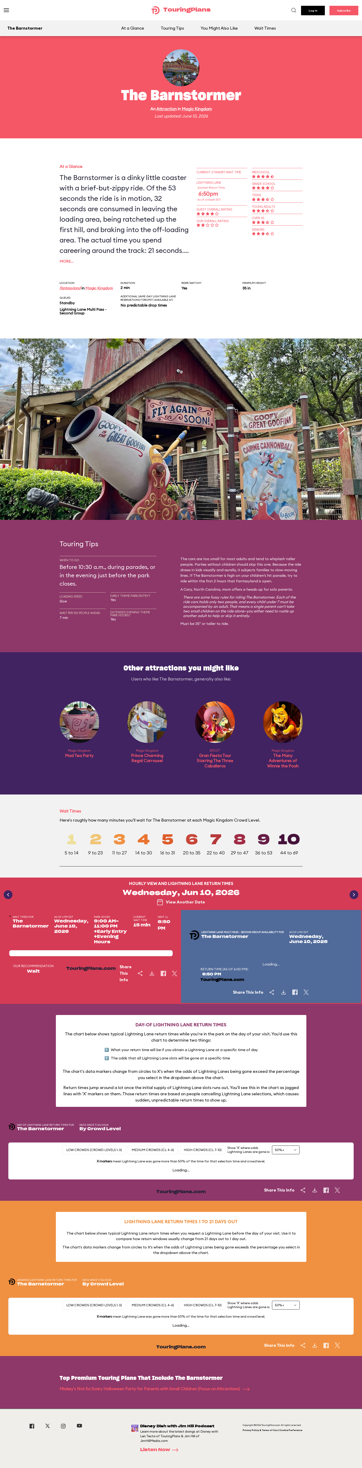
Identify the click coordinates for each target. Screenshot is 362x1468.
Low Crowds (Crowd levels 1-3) (94, 1150)
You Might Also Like (219, 28)
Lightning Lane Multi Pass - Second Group (83, 311)
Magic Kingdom (197, 109)
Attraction (166, 109)
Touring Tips (172, 28)
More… (66, 261)
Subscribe (344, 10)
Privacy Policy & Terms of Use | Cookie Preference (272, 1430)
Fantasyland (70, 288)
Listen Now (160, 1450)
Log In (313, 10)
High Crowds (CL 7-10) (203, 1150)
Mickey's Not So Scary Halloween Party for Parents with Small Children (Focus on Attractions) (155, 1388)
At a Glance (132, 28)
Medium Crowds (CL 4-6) (153, 1150)
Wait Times (265, 28)
